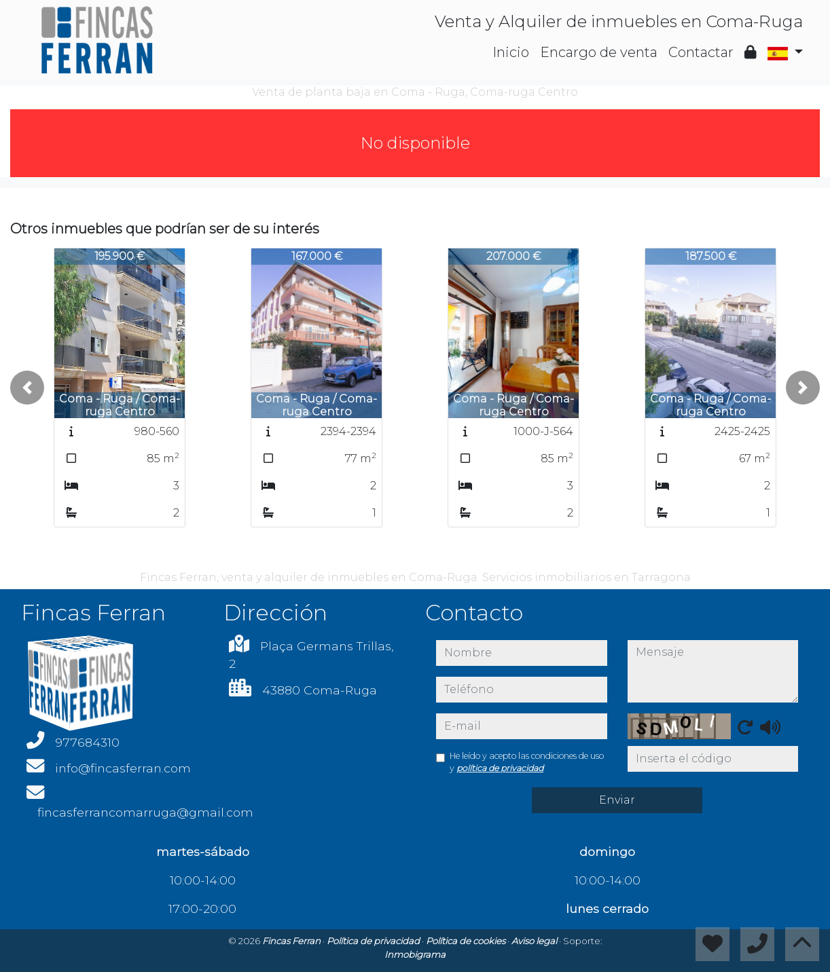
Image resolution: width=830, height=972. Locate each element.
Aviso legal (535, 940)
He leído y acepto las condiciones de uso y (527, 762)
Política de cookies (466, 940)
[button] (27, 388)
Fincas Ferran (292, 940)
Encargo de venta (598, 52)
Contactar (701, 52)
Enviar (617, 799)
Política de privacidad (374, 940)
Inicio (510, 52)
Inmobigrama (415, 954)
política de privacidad (499, 768)
